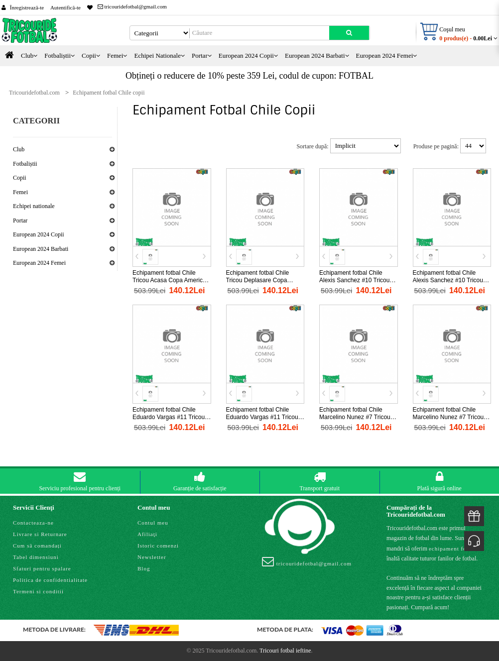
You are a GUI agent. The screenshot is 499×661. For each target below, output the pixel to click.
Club (18, 149)
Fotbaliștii (25, 163)
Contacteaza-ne (33, 523)
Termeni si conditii (38, 591)
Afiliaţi (147, 534)
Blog (143, 568)
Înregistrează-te (27, 7)
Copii (19, 177)
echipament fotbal (453, 548)
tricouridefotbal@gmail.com (132, 6)
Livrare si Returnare (40, 534)
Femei (20, 192)
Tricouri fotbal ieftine (285, 650)
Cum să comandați (37, 546)
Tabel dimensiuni (36, 557)
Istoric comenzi (158, 546)
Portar (20, 220)
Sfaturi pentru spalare (42, 568)
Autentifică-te (65, 7)
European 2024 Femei (39, 262)
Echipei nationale (34, 206)
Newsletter (151, 557)
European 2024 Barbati (40, 248)
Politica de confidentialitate (50, 580)
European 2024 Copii (38, 234)
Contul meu (152, 523)
